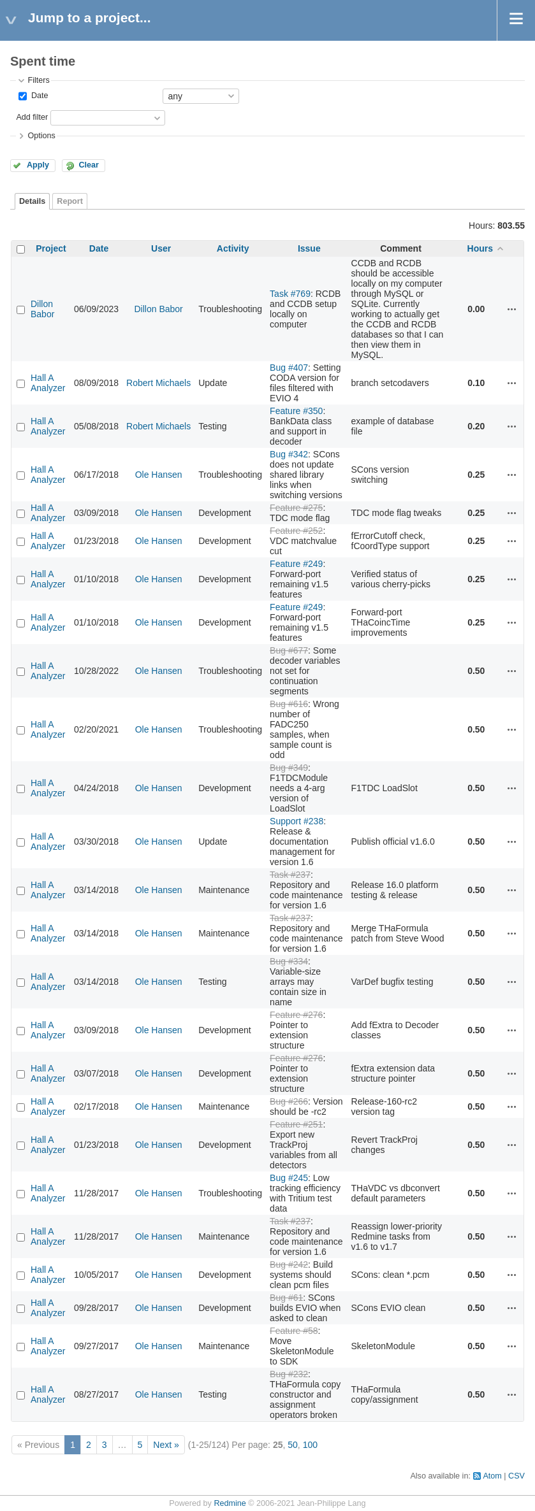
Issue (309, 248)
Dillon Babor (42, 309)
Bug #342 (289, 454)
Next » (166, 1445)
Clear (88, 165)
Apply (38, 165)
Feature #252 (296, 531)
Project (51, 248)
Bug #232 (289, 1374)
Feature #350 (296, 411)
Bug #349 (289, 768)
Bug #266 (289, 1101)
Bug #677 (289, 650)
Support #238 (296, 821)
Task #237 (290, 875)
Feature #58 (294, 1331)
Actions (512, 309)
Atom (492, 1476)
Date (38, 95)
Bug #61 (286, 1298)
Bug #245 (289, 1178)
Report (70, 201)
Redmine (230, 1503)
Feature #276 (296, 1015)
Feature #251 (296, 1124)
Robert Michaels (158, 383)
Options (41, 135)
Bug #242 (289, 1264)
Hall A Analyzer (48, 383)
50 (293, 1445)
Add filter (32, 117)
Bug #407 (289, 367)
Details (32, 201)
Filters (38, 80)
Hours (480, 248)
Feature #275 (296, 508)
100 (310, 1445)
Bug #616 (289, 704)
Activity (233, 248)
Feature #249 (296, 564)
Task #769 (290, 294)
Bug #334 (289, 961)
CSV (516, 1476)
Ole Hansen (158, 474)
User (161, 248)
